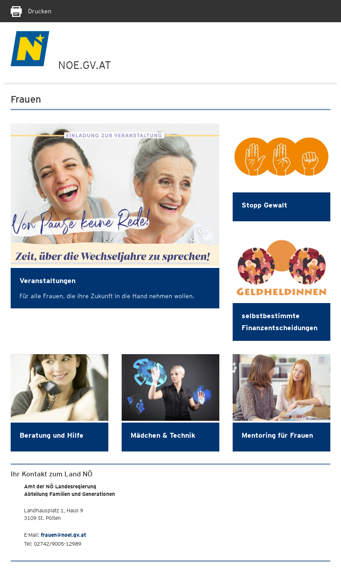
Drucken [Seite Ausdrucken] (31, 11)
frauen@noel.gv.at (63, 534)
